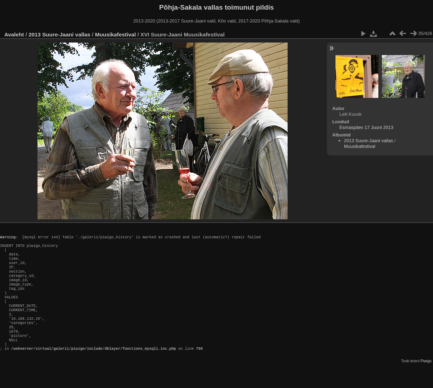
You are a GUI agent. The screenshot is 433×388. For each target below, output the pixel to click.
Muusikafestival (115, 34)
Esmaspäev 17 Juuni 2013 (366, 127)
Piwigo (426, 382)
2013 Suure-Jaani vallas (59, 34)
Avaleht (14, 34)
